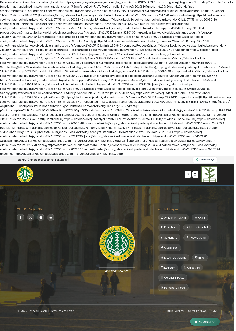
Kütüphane (169, 228)
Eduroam (168, 268)
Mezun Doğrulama (173, 258)
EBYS (200, 258)
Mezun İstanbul (197, 228)
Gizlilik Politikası (175, 310)
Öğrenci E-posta (172, 278)
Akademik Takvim (173, 218)
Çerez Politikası (197, 310)
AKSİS (200, 218)
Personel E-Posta (173, 288)
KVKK (214, 310)
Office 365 (192, 268)
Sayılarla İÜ (169, 238)
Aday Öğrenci (196, 238)
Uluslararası (169, 248)
